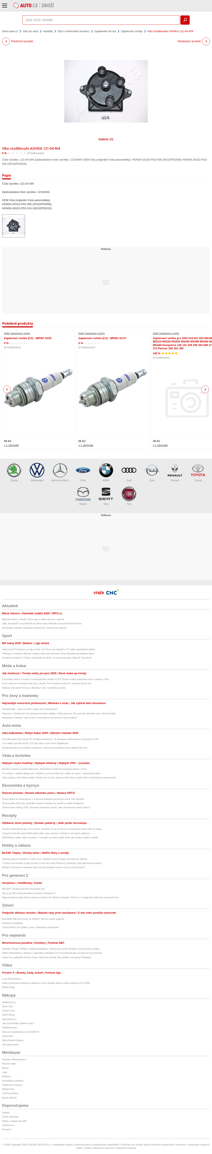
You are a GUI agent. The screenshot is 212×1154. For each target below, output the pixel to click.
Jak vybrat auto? (10, 1044)
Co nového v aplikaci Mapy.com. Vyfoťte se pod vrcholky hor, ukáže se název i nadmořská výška (51, 773)
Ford (83, 472)
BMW (106, 472)
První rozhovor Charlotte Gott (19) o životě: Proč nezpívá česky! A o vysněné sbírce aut (46, 683)
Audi (129, 472)
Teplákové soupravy (12, 1085)
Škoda (14, 472)
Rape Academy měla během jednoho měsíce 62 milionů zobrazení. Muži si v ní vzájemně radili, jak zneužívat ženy (60, 897)
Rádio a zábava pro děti (14, 1121)
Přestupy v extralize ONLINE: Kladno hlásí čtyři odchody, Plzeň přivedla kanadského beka (48, 653)
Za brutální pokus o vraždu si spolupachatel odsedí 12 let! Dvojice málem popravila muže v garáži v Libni (55, 679)
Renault (175, 472)
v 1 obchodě (11, 445)
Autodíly (48, 31)
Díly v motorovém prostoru (73, 31)
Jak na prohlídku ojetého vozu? (18, 1023)
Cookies (87, 1148)
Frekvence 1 (8, 1125)
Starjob (5, 1112)
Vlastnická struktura (126, 1148)
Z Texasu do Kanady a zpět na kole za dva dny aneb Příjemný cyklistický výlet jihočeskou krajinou (52, 863)
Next (205, 389)
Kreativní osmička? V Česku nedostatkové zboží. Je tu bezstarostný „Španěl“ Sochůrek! (47, 657)
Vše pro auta (30, 31)
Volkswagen (37, 472)
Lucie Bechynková (11, 979)
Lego (4, 1072)
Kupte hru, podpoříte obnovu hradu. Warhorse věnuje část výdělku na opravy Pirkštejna (46, 957)
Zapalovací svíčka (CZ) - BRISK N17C (102, 338)
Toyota (198, 472)
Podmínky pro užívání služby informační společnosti (147, 1144)
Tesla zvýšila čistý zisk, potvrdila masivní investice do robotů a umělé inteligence (43, 803)
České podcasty (10, 1116)
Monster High (9, 1063)
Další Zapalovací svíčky (17, 333)
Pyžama (6, 1076)
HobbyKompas (9, 1027)
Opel (152, 472)
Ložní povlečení (10, 1093)
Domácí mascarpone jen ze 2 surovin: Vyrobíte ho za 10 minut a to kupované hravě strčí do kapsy (52, 829)
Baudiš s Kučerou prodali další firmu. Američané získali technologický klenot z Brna (44, 769)
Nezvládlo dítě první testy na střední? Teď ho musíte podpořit (33, 919)
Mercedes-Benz (60, 472)
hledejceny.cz (9, 1002)
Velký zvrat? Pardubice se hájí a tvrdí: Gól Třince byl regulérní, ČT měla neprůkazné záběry (48, 649)
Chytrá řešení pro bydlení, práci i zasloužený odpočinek (30, 927)
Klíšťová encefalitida (12, 923)
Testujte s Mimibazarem (14, 1059)
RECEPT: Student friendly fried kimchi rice (23, 889)
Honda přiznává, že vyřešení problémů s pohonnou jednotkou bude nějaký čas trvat (44, 747)
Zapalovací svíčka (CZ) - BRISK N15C (28, 338)
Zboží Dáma (8, 1014)
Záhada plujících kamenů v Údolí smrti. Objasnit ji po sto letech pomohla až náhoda (44, 859)
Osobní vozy (8, 1010)
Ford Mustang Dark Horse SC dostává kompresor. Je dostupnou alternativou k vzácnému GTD (50, 739)
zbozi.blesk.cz (9, 1019)
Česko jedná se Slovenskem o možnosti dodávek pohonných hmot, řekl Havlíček (43, 799)
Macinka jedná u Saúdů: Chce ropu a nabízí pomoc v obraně (33, 619)
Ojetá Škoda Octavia (12, 1040)
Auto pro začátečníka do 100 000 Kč (20, 1032)
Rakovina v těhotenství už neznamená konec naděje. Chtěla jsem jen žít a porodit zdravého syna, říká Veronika (58, 713)
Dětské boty (8, 1089)
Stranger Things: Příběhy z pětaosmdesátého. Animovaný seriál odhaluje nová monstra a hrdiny (51, 949)
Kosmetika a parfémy (13, 1080)
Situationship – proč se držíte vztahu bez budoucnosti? (30, 709)
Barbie (5, 1068)
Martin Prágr (8, 987)
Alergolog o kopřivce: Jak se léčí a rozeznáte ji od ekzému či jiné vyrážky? (40, 717)
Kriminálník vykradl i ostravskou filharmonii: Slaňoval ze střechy (34, 628)
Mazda (83, 495)
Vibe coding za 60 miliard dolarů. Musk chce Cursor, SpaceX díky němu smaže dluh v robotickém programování (59, 777)
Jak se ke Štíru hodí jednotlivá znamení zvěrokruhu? (29, 893)
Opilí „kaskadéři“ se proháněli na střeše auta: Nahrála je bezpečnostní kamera (42, 623)
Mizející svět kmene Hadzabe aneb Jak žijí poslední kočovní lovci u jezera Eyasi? (43, 867)
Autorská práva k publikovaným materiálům (97, 1144)
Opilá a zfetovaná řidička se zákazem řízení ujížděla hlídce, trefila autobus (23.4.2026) (46, 983)
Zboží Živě (7, 1006)
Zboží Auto (7, 1036)
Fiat (129, 495)
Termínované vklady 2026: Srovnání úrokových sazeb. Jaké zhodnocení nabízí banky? (46, 807)
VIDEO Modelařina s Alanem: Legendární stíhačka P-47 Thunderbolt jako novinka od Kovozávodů (52, 953)
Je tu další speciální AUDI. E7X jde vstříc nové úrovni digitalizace (35, 743)
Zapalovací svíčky (131, 31)
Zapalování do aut (105, 31)
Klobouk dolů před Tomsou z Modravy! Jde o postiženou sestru (34, 688)
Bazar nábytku (9, 1097)
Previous (7, 389)
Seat (106, 495)
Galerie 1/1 (106, 139)
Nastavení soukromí (104, 1148)
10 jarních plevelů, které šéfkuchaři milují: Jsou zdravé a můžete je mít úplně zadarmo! (46, 833)
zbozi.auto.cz (10, 31)
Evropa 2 (6, 1129)
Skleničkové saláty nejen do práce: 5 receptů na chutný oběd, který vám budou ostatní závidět (50, 837)
